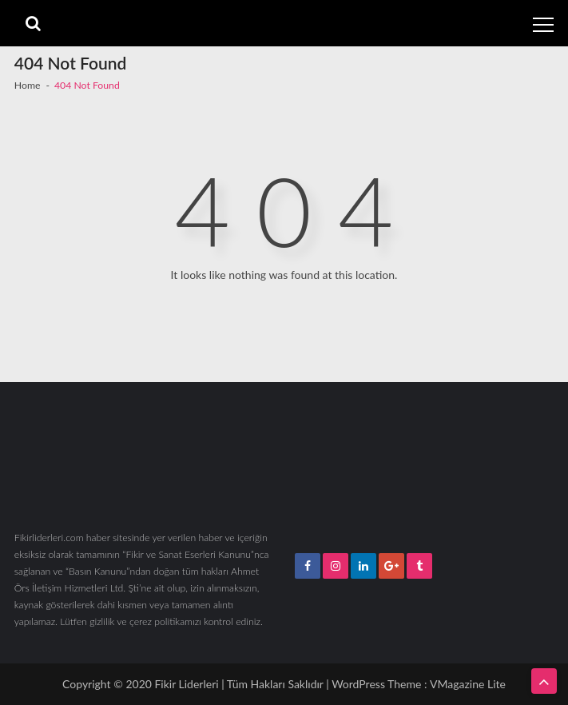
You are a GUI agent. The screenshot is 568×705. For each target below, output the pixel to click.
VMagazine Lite (468, 684)
